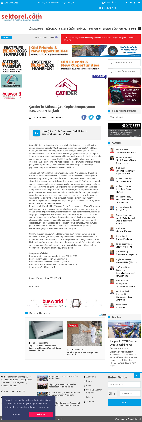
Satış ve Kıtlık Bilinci (124, 247)
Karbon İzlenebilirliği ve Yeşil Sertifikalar (126, 172)
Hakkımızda (54, 2)
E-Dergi (132, 28)
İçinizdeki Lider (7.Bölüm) (127, 262)
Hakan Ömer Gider (124, 244)
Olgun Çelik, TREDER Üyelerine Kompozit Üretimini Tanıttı (62, 385)
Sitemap (90, 401)
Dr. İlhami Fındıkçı (124, 178)
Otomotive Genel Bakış (125, 152)
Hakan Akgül (121, 236)
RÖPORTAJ (51, 28)
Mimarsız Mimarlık (124, 231)
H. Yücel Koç (121, 228)
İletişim (71, 2)
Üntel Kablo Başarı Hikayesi (123, 190)
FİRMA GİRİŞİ (109, 2)
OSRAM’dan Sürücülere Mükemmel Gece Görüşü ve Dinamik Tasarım (64, 404)
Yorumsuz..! (121, 307)
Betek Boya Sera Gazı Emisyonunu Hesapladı (82, 353)
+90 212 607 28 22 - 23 (13, 391)
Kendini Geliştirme (123, 181)
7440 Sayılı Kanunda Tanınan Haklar (124, 201)
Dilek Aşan (120, 168)
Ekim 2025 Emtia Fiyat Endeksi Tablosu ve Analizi (125, 221)
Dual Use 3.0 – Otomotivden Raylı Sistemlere (124, 297)
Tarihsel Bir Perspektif (125, 286)
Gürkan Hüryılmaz (124, 215)
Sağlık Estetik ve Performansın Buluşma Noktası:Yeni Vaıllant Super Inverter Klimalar (45, 348)
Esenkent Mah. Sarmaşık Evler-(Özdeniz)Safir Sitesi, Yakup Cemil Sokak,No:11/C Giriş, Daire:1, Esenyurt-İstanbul (16, 381)
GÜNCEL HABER (36, 28)
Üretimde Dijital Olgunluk (126, 255)
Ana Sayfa (42, 2)
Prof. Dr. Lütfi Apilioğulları (122, 282)
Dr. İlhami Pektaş (123, 186)
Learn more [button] (43, 407)
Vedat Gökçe (121, 305)
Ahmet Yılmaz (122, 150)
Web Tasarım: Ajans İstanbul (128, 419)
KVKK (88, 385)
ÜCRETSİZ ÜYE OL (107, 8)
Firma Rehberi (94, 28)
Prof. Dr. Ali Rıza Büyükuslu (123, 268)
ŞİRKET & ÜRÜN (66, 28)
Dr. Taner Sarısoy (123, 197)
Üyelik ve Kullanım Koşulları (94, 391)
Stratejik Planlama (124, 239)
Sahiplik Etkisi (121, 210)
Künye (63, 2)
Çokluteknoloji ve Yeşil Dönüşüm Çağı (125, 274)
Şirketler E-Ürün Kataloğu (115, 28)
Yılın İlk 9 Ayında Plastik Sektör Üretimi (126, 161)
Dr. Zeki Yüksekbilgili (125, 207)
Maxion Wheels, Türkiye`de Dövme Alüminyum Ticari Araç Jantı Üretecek (64, 395)
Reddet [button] (16, 414)
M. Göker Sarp (122, 252)
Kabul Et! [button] (41, 414)
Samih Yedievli (122, 291)
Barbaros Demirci (124, 157)
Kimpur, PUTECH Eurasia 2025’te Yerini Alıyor (123, 343)
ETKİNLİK (81, 28)
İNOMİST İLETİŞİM (53, 278)
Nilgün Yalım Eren (123, 259)
